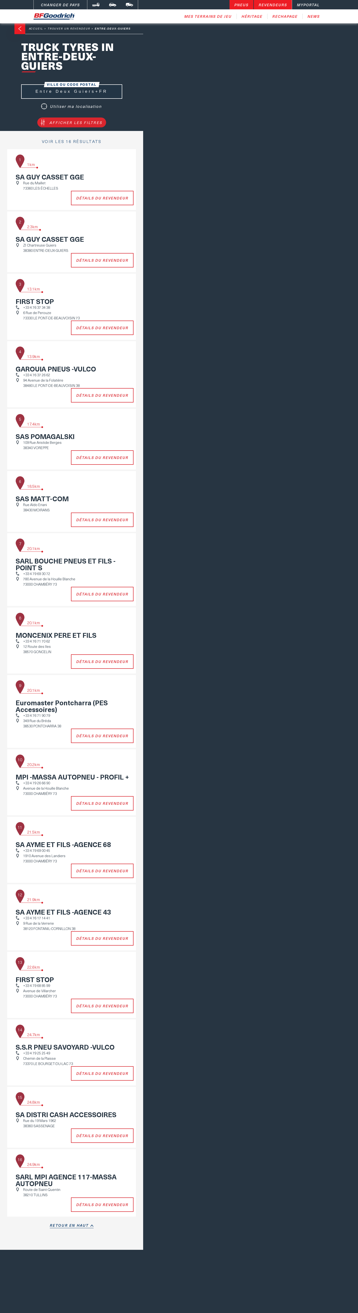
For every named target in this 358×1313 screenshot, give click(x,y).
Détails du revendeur (102, 198)
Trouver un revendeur (69, 28)
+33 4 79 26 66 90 (36, 783)
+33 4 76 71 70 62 (36, 641)
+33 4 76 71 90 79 (36, 715)
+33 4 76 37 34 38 (36, 307)
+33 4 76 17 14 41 (36, 918)
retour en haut (69, 1225)
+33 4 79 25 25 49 (36, 1053)
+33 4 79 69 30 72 (36, 573)
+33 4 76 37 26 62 (36, 375)
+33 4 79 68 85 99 (36, 985)
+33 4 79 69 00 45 (36, 850)
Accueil (36, 28)
